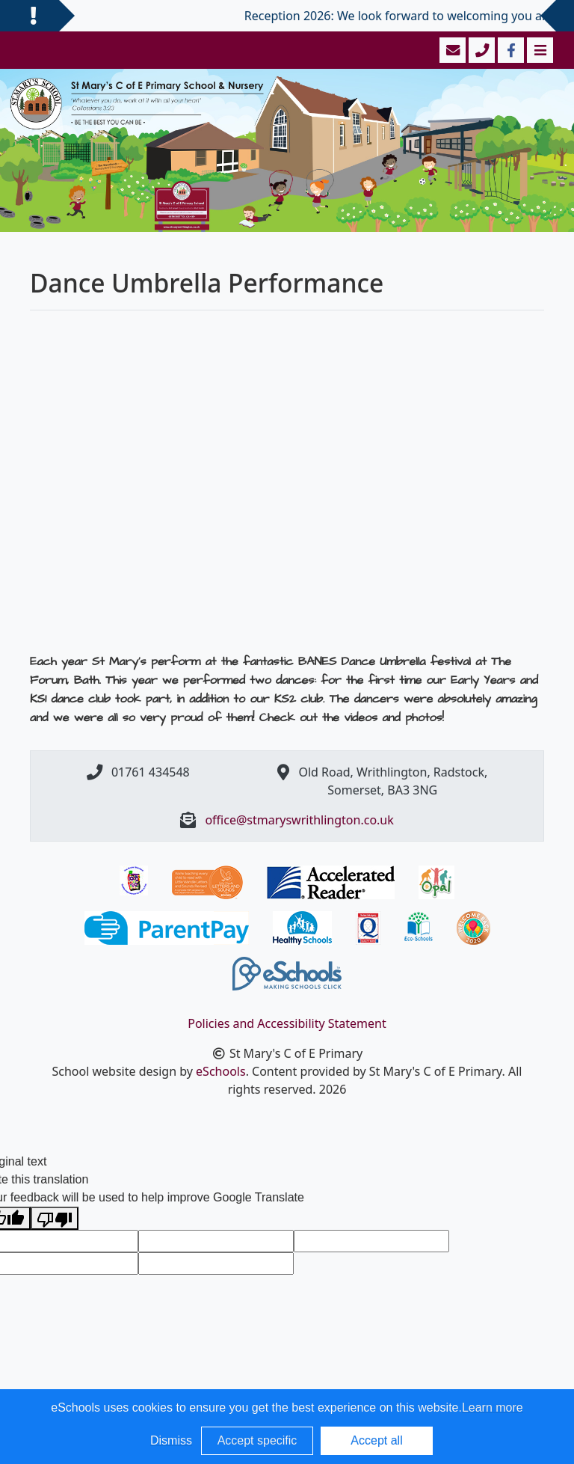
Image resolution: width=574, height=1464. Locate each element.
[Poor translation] (54, 1218)
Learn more (492, 1407)
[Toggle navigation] (538, 50)
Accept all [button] (376, 1440)
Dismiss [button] (171, 1440)
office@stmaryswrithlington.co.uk (299, 820)
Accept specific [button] (257, 1440)
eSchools (221, 1071)
